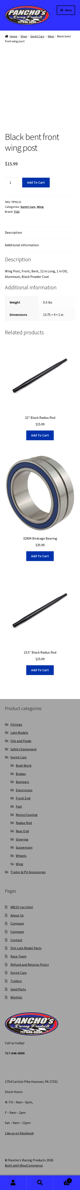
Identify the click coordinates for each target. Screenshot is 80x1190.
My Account (13, 1183)
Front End (23, 798)
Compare (17, 923)
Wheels (21, 856)
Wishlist (16, 997)
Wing (51, 36)
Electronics (24, 790)
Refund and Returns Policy (29, 964)
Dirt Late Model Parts (26, 948)
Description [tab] (13, 232)
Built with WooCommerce (24, 1165)
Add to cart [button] (40, 435)
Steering (22, 839)
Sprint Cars (37, 36)
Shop (23, 36)
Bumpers (22, 782)
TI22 (16, 212)
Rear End (22, 831)
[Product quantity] (12, 182)
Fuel (19, 806)
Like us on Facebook (19, 1133)
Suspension (24, 847)
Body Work (23, 765)
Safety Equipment (23, 749)
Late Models (19, 732)
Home (13, 36)
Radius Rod (24, 823)
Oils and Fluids (20, 741)
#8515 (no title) (21, 907)
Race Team (18, 956)
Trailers (16, 981)
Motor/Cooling (27, 815)
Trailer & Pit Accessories (28, 872)
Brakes (21, 774)
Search (40, 1183)
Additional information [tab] (22, 245)
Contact (16, 940)
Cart (62, 1179)
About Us (17, 915)
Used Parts (18, 989)
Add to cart (36, 182)
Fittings (16, 724)
